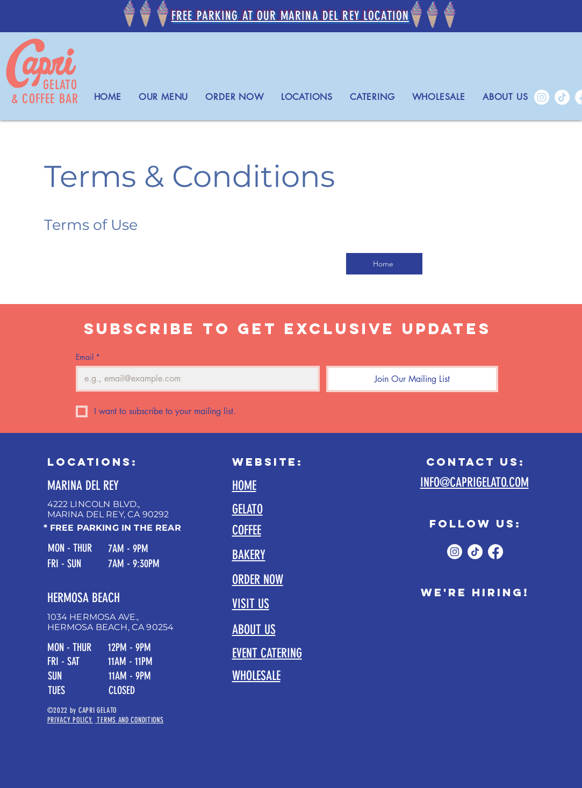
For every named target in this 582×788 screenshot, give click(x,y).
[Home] (384, 263)
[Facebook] (495, 551)
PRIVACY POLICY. (70, 720)
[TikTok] (562, 97)
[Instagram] (541, 97)
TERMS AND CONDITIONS (129, 720)
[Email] (194, 378)
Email (88, 357)
